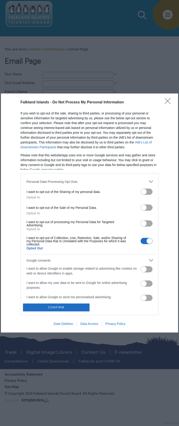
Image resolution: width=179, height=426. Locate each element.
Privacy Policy (115, 324)
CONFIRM (56, 307)
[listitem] (89, 181)
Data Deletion (63, 324)
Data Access (89, 324)
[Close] (169, 102)
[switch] (147, 192)
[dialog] (89, 213)
